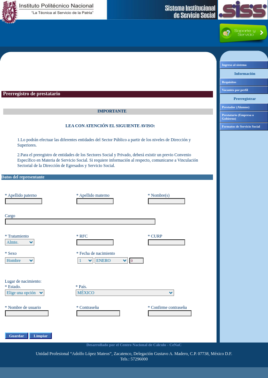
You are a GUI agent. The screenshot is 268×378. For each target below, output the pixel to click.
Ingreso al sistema (234, 65)
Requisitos (229, 82)
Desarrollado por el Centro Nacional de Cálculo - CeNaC (134, 345)
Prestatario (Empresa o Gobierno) (238, 116)
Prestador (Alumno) (235, 107)
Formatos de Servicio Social (241, 126)
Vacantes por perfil (235, 90)
